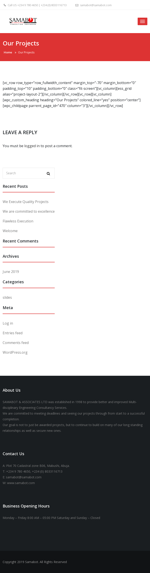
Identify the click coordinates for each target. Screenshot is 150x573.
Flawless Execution (18, 221)
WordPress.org (15, 352)
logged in (32, 145)
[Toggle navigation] (142, 21)
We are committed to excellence (29, 211)
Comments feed (16, 342)
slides (7, 297)
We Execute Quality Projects (26, 201)
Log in (8, 323)
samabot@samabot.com (93, 5)
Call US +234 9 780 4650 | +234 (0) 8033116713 (35, 5)
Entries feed (12, 333)
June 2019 (11, 271)
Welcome (10, 230)
